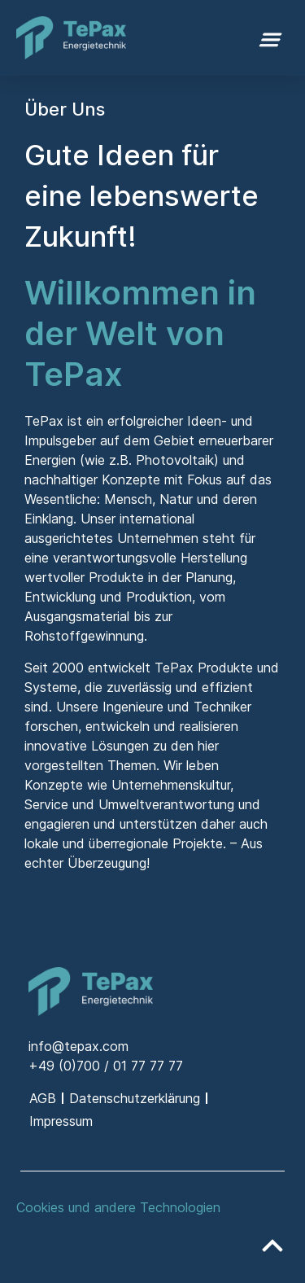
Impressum (61, 1121)
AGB (42, 1098)
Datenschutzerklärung (134, 1098)
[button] (270, 38)
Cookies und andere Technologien (118, 1207)
